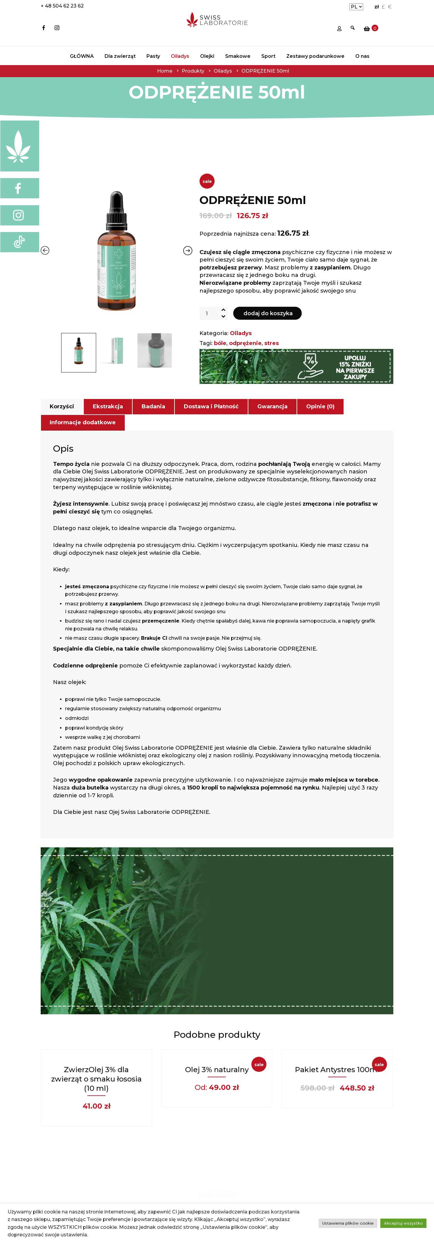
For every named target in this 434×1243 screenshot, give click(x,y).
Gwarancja (272, 406)
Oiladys (241, 333)
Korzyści (62, 406)
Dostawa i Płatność (211, 406)
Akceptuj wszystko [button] (403, 1223)
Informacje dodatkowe (83, 422)
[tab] (62, 407)
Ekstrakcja (108, 406)
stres (271, 343)
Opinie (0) (320, 406)
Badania (153, 406)
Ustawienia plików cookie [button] (348, 1223)
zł (376, 7)
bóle (220, 343)
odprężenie (245, 343)
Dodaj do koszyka (268, 313)
